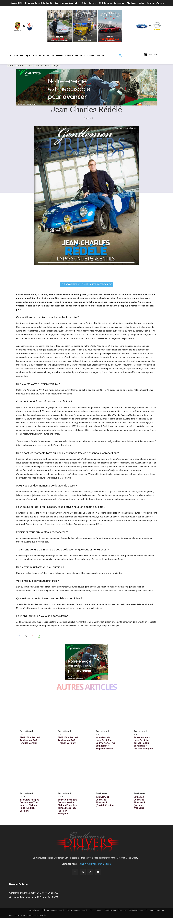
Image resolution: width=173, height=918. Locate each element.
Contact (99, 910)
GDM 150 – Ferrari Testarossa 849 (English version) (30, 740)
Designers (101, 793)
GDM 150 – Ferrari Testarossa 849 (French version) (68, 740)
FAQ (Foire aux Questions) (115, 910)
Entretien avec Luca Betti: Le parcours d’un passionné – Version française (143, 743)
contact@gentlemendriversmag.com (94, 863)
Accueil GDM (34, 910)
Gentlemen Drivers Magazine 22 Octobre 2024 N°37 (33, 897)
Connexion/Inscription (155, 910)
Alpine (10, 65)
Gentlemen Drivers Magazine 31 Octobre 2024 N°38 (33, 892)
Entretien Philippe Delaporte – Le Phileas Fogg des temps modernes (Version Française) (67, 806)
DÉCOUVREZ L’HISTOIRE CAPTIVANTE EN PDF (86, 284)
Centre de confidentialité (77, 910)
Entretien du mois (24, 65)
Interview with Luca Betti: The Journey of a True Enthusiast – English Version (105, 743)
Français (55, 65)
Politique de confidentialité (53, 910)
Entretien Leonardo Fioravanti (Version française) (139, 802)
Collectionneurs (42, 65)
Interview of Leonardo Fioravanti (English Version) (105, 801)
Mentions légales (136, 910)
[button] (120, 55)
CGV (91, 910)
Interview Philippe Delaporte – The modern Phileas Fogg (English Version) (29, 805)
